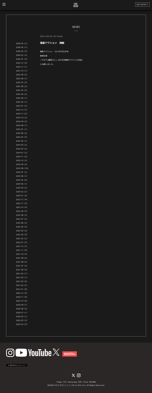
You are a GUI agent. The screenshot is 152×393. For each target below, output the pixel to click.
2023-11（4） (22, 156)
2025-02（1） (22, 102)
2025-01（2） (22, 106)
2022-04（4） (22, 230)
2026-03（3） (22, 51)
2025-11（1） (22, 67)
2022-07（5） (22, 219)
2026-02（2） (22, 55)
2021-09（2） (22, 258)
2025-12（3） (22, 63)
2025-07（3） (22, 82)
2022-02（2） (22, 238)
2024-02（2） (22, 148)
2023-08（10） (22, 168)
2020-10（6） (22, 301)
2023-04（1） (22, 184)
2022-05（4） (22, 227)
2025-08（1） (22, 78)
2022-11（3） (22, 203)
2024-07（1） (22, 129)
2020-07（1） (22, 312)
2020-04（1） (22, 316)
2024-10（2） (22, 117)
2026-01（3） (22, 59)
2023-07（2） (22, 172)
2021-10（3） (22, 254)
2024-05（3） (22, 137)
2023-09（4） (22, 164)
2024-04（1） (22, 141)
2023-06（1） (22, 176)
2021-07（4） (22, 266)
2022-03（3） (22, 234)
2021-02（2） (22, 285)
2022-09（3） (22, 211)
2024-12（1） (22, 109)
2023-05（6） (22, 180)
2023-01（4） (22, 195)
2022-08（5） (22, 215)
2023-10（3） (22, 160)
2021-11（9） (22, 250)
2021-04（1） (22, 277)
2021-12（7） (22, 246)
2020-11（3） (22, 297)
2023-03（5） (22, 188)
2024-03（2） (22, 145)
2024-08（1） (22, 125)
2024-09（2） (22, 121)
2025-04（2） (22, 94)
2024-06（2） (22, 133)
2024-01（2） (22, 152)
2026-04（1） (22, 47)
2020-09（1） (22, 305)
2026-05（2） (22, 43)
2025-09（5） (22, 74)
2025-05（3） (22, 90)
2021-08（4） (22, 262)
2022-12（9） (22, 199)
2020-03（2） (22, 320)
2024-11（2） (22, 113)
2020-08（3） (22, 308)
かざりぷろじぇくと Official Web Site (70, 385)
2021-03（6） (22, 281)
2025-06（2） (22, 86)
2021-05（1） (22, 273)
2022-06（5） (22, 223)
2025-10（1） (22, 70)
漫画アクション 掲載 (52, 42)
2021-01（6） (22, 289)
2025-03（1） (22, 98)
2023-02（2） (22, 191)
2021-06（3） (22, 269)
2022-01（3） (22, 242)
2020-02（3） (22, 324)
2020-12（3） (22, 293)
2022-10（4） (22, 207)
